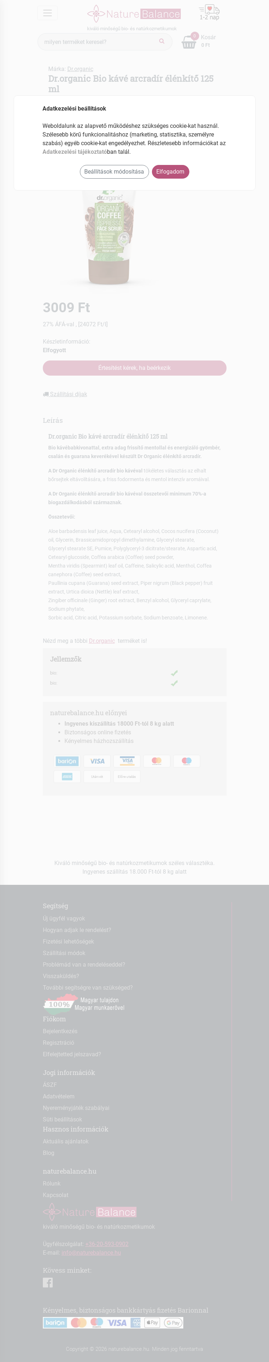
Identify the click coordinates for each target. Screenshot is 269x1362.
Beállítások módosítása (114, 171)
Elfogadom (170, 171)
